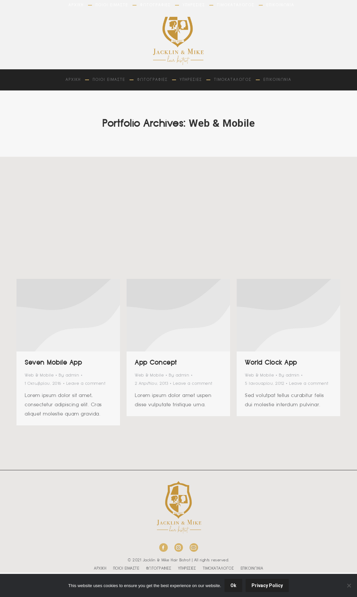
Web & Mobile (39, 375)
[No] (348, 585)
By (69, 375)
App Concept (156, 363)
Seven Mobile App (53, 363)
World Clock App (271, 363)
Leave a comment (86, 383)
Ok (233, 585)
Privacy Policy (267, 585)
